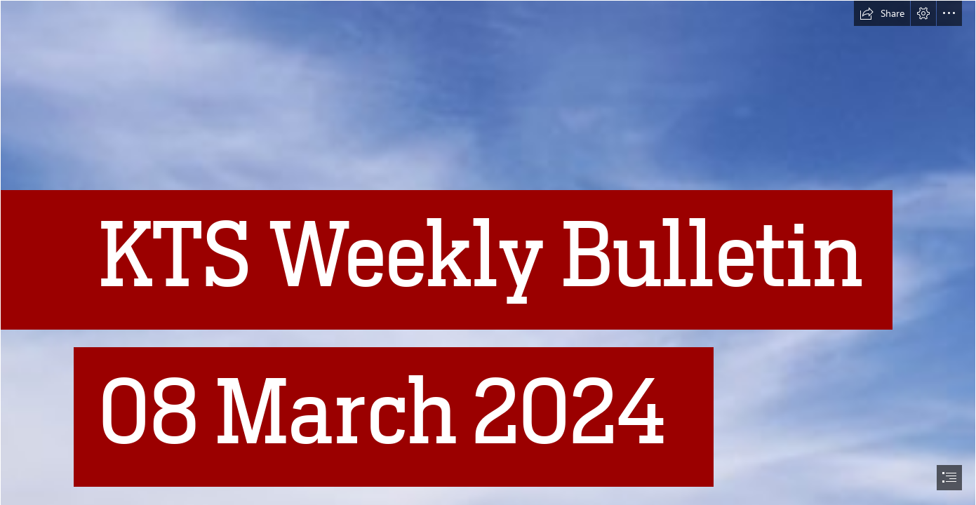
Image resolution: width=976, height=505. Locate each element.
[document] (488, 252)
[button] (882, 13)
